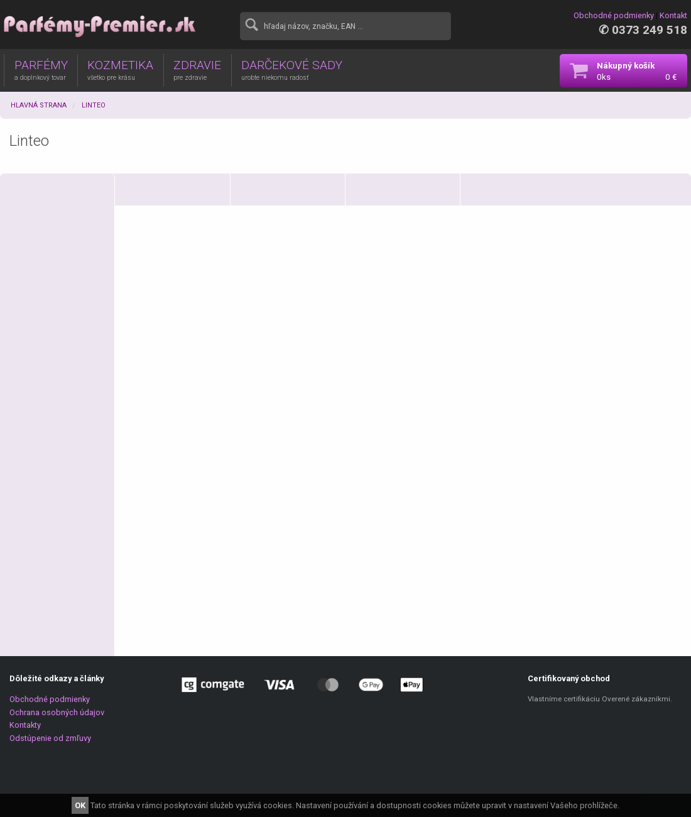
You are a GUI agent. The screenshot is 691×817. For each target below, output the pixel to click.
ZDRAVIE (197, 70)
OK (80, 805)
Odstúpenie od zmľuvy (50, 738)
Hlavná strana (39, 105)
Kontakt (673, 15)
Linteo (94, 105)
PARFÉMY (41, 70)
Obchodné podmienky (614, 15)
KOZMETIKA (120, 70)
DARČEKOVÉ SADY (291, 70)
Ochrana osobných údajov (56, 712)
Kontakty (25, 725)
